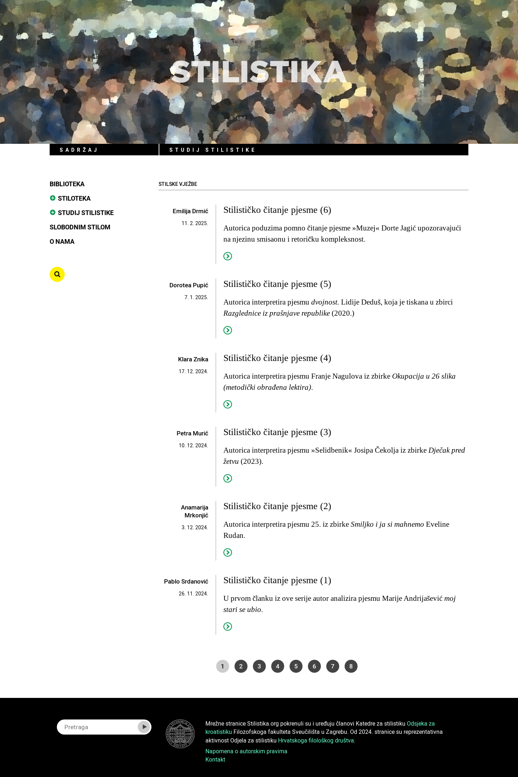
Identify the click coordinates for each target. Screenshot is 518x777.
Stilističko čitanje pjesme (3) (277, 432)
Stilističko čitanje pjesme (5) (277, 284)
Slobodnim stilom (80, 227)
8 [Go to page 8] (351, 666)
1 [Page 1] (222, 666)
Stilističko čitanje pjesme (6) (277, 210)
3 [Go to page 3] (259, 666)
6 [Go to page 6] (314, 666)
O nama (62, 241)
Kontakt (215, 759)
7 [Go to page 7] (333, 666)
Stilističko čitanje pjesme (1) (277, 580)
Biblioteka (67, 183)
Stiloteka (74, 198)
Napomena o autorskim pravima (246, 751)
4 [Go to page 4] (278, 666)
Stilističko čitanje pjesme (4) (277, 358)
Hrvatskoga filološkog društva (316, 740)
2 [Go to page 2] (241, 666)
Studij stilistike (86, 212)
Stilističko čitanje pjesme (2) (277, 506)
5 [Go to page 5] (296, 666)
